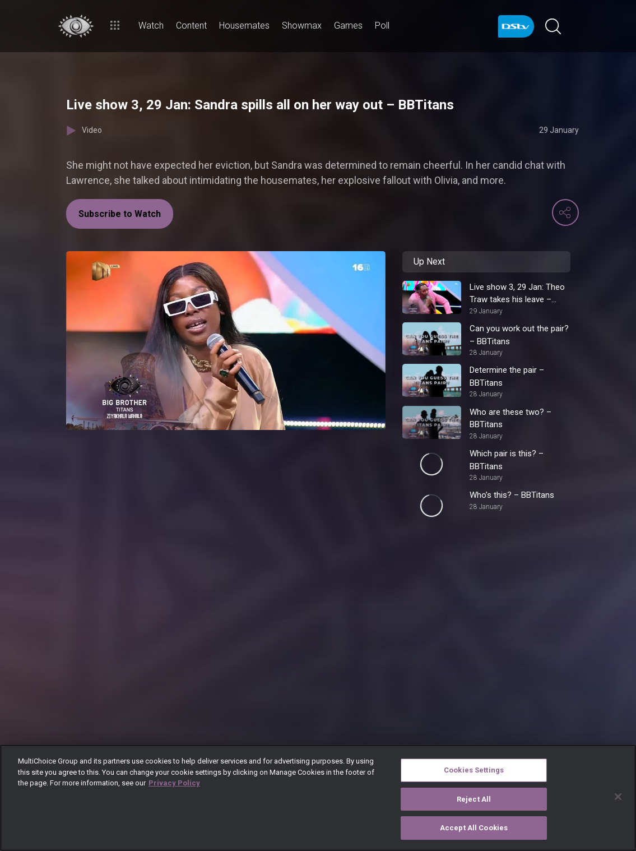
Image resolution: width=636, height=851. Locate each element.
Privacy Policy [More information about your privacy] (174, 783)
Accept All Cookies (474, 828)
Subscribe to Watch (119, 214)
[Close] (618, 796)
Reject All (474, 799)
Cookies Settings (474, 770)
